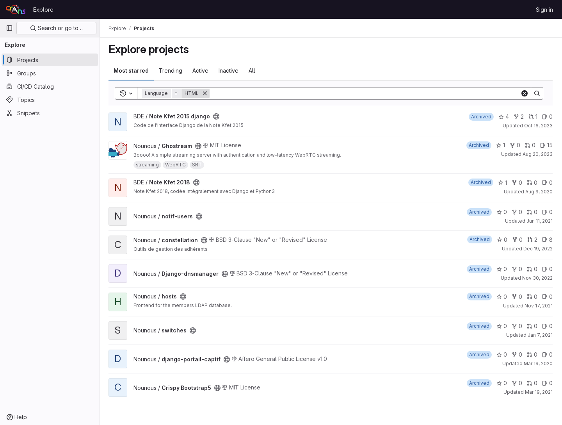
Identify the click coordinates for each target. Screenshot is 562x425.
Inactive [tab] (229, 70)
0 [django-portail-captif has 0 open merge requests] (532, 354)
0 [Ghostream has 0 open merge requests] (530, 145)
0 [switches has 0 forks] (517, 326)
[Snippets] (50, 113)
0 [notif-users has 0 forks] (517, 212)
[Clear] (524, 93)
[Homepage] (15, 9)
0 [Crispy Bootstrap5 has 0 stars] (501, 383)
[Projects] (50, 60)
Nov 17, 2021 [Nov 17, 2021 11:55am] (539, 306)
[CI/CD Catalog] (50, 86)
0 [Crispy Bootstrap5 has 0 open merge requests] (532, 383)
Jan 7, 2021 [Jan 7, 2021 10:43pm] (540, 335)
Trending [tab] (171, 70)
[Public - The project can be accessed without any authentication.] (217, 116)
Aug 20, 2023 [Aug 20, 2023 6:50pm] (538, 154)
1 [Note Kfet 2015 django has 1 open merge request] (532, 116)
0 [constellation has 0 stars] (502, 239)
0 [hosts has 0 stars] (501, 296)
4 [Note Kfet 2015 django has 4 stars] (503, 116)
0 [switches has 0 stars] (501, 326)
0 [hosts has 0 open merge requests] (532, 296)
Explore (43, 9)
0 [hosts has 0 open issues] (547, 296)
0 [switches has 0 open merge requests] (532, 326)
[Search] (365, 93)
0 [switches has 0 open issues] (547, 326)
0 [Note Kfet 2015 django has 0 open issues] (547, 116)
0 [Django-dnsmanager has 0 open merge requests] (532, 269)
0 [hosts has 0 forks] (517, 296)
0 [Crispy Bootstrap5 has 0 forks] (517, 383)
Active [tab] (201, 70)
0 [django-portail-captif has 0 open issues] (547, 354)
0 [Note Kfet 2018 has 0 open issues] (547, 182)
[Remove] (205, 93)
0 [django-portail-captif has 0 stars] (501, 354)
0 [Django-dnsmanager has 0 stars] (501, 269)
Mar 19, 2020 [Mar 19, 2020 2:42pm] (538, 363)
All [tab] (252, 70)
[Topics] (50, 99)
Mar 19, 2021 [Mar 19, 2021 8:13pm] (539, 392)
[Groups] (50, 73)
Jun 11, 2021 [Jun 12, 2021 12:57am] (539, 221)
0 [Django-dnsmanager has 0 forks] (517, 269)
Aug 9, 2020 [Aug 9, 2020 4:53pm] (539, 192)
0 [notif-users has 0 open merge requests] (532, 212)
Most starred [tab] (131, 70)
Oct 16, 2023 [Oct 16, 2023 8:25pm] (538, 126)
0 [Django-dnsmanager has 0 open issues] (547, 269)
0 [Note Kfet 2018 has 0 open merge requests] (532, 182)
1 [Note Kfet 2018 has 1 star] (502, 182)
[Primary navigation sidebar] (9, 28)
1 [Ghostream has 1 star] (500, 145)
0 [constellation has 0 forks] (517, 239)
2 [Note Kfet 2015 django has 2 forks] (519, 116)
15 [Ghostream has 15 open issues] (546, 145)
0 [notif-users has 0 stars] (501, 212)
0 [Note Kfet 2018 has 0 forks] (517, 182)
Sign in (544, 9)
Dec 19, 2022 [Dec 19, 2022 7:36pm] (538, 249)
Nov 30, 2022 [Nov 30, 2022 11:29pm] (537, 278)
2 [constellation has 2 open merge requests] (532, 239)
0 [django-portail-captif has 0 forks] (517, 354)
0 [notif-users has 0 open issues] (547, 212)
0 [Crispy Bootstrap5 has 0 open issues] (547, 383)
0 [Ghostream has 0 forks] (515, 145)
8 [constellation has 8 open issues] (547, 239)
